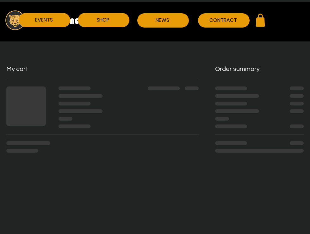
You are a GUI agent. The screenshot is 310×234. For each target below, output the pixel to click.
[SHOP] (103, 20)
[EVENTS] (44, 20)
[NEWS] (163, 20)
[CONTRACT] (224, 20)
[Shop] (260, 20)
